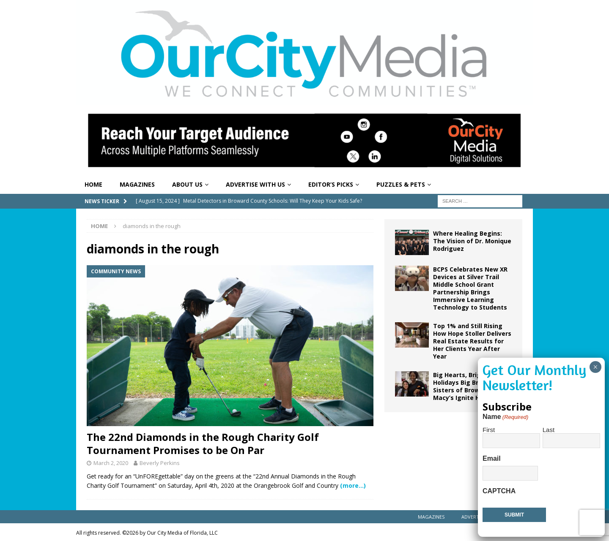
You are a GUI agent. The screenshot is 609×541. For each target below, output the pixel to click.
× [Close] (595, 367)
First (489, 429)
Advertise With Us (255, 184)
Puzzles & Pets (400, 184)
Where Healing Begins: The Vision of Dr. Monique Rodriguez (472, 241)
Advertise (473, 517)
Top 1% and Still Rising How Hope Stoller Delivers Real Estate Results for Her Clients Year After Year (472, 341)
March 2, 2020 (110, 463)
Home (93, 184)
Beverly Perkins (160, 463)
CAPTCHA (499, 491)
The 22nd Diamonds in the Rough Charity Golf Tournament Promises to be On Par (203, 443)
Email (492, 458)
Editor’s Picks (330, 184)
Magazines (137, 184)
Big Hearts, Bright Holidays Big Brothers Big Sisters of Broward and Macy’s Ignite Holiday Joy (471, 386)
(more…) (353, 485)
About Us (187, 184)
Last (548, 429)
